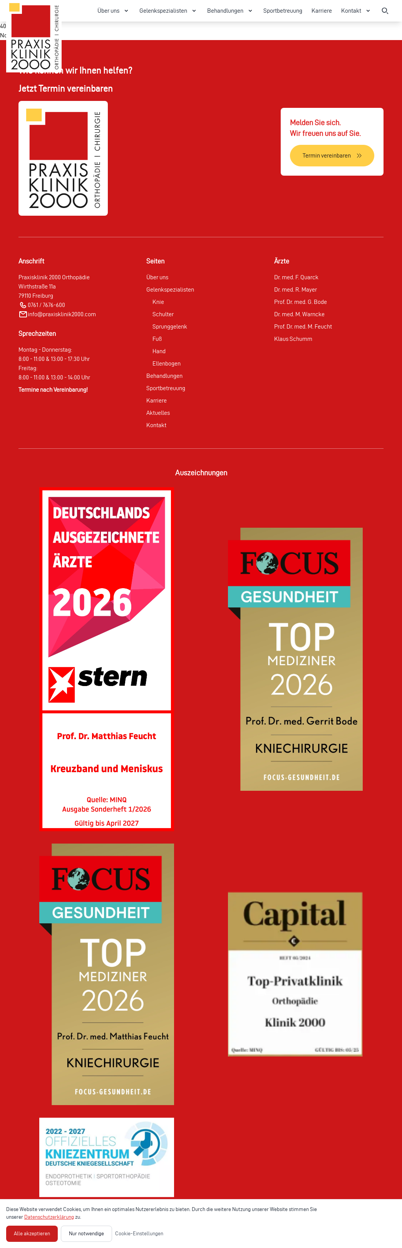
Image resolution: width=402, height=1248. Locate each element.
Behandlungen (164, 375)
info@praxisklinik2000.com (62, 314)
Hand (159, 351)
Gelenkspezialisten (170, 289)
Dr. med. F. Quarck (296, 277)
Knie (158, 302)
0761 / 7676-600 (46, 305)
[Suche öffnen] (385, 11)
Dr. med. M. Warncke (299, 314)
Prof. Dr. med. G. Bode (300, 302)
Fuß (157, 338)
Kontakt (156, 425)
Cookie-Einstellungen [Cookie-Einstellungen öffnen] (139, 1233)
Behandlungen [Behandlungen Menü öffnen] (230, 11)
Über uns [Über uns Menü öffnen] (113, 11)
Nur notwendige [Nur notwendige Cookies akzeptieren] (86, 1233)
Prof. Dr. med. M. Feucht (303, 326)
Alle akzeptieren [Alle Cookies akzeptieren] (32, 1233)
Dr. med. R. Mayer (295, 289)
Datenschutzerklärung (49, 1217)
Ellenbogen (166, 363)
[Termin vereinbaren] (332, 155)
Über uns (157, 277)
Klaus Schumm (293, 338)
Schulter (163, 314)
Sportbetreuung (282, 10)
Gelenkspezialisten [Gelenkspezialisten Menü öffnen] (168, 11)
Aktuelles (158, 412)
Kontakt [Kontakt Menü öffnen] (356, 11)
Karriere (322, 10)
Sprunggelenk (169, 326)
